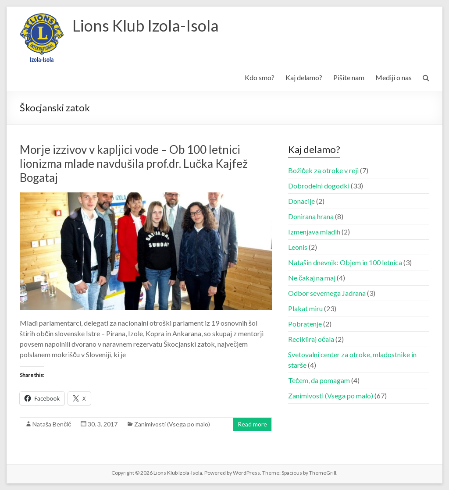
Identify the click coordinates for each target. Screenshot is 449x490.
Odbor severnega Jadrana (327, 293)
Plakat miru (305, 308)
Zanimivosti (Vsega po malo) (172, 424)
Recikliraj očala (311, 339)
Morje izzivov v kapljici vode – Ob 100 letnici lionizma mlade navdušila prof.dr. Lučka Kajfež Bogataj (134, 163)
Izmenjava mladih (314, 231)
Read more (252, 424)
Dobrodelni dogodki (318, 185)
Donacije (301, 201)
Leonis (297, 247)
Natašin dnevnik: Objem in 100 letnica (345, 262)
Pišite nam (348, 77)
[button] (42, 37)
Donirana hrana (311, 216)
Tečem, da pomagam (319, 380)
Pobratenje (305, 324)
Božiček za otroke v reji (323, 170)
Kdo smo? (259, 77)
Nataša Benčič (51, 424)
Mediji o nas (393, 77)
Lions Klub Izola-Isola (145, 25)
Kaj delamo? (303, 77)
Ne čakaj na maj (311, 277)
